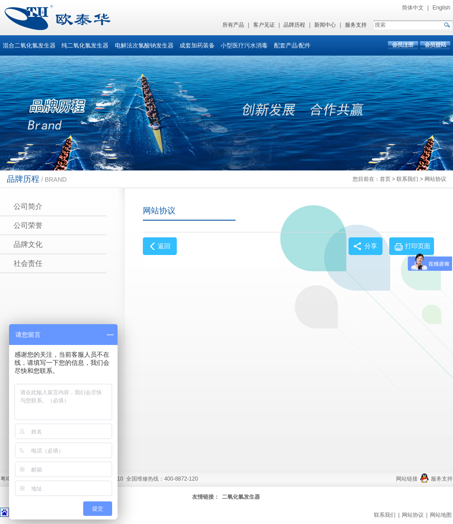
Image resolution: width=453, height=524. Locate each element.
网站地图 (441, 515)
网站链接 (407, 479)
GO (446, 24)
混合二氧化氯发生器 (29, 45)
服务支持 (356, 25)
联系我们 (407, 179)
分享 (370, 246)
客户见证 (264, 25)
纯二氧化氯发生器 (85, 45)
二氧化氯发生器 (241, 497)
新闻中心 (325, 25)
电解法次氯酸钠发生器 (144, 45)
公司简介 (28, 206)
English (441, 8)
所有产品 (233, 25)
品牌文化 (28, 244)
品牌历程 (294, 25)
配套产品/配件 (292, 45)
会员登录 (434, 45)
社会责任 (28, 263)
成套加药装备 (197, 45)
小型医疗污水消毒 (244, 45)
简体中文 (413, 8)
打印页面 (417, 246)
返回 (164, 246)
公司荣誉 (28, 225)
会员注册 (403, 45)
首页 (385, 179)
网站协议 (435, 179)
